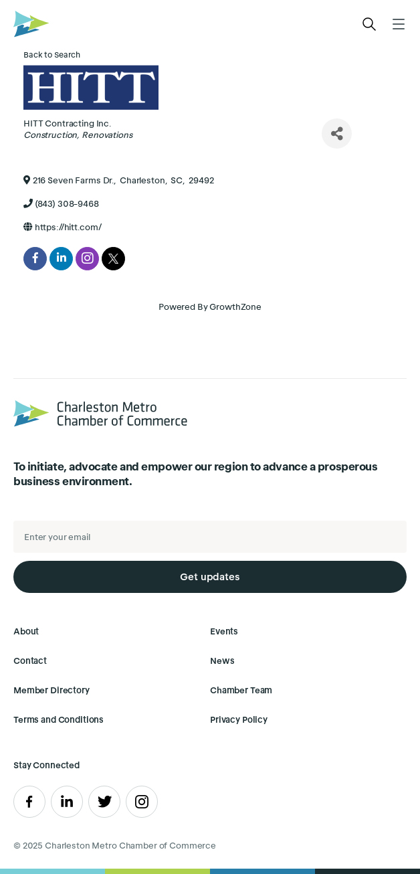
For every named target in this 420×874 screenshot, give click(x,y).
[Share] (337, 133)
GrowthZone (235, 307)
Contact (30, 661)
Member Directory (51, 690)
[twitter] (113, 258)
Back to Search (51, 54)
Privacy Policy (239, 720)
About (26, 631)
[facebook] (35, 258)
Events (224, 631)
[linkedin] (61, 258)
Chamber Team (241, 690)
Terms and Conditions (58, 720)
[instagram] (87, 258)
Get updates (210, 576)
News (222, 661)
